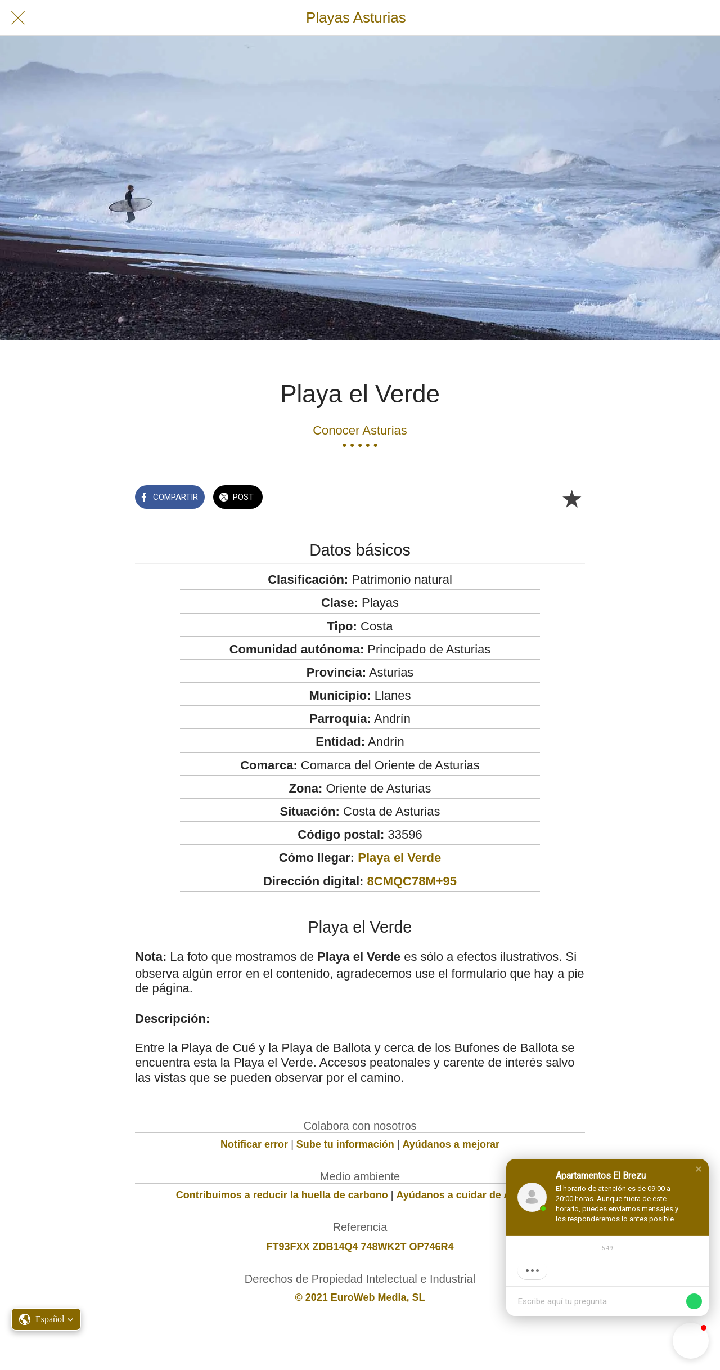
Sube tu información (345, 1144)
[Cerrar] (18, 18)
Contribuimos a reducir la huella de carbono (282, 1195)
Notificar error (254, 1144)
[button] (698, 1169)
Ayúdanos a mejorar (451, 1144)
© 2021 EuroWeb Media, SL (360, 1297)
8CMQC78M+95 (412, 881)
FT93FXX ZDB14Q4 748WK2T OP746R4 (359, 1246)
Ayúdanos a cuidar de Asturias (470, 1195)
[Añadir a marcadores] (571, 498)
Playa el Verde (399, 857)
